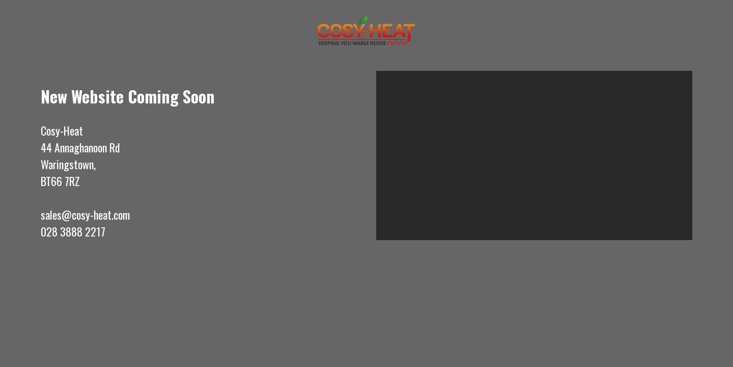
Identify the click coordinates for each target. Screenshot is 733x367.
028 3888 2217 (73, 231)
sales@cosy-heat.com (85, 214)
